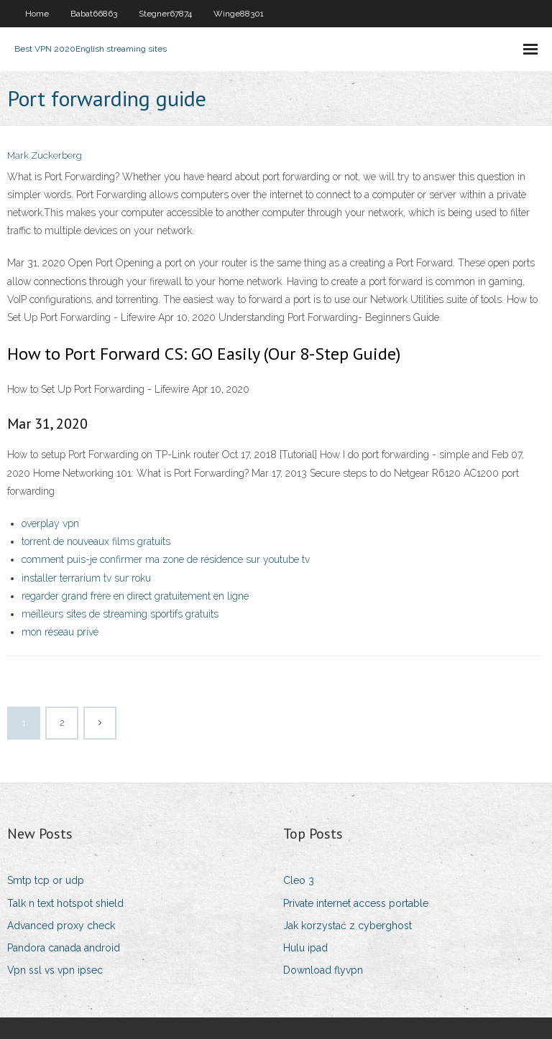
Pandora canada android (63, 948)
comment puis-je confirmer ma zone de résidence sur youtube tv (166, 559)
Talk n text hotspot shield (65, 903)
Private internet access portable (355, 903)
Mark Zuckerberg (44, 155)
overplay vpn (50, 523)
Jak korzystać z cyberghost (347, 925)
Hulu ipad (305, 948)
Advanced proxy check (61, 925)
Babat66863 (93, 14)
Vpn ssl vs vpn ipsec (55, 970)
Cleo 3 (298, 880)
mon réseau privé (60, 632)
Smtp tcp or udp (45, 880)
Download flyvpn (323, 970)
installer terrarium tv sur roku (86, 578)
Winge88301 (238, 14)
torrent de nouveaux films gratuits (96, 541)
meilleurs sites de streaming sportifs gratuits (120, 614)
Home (37, 14)
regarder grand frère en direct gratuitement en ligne (135, 596)
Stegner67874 (165, 14)
